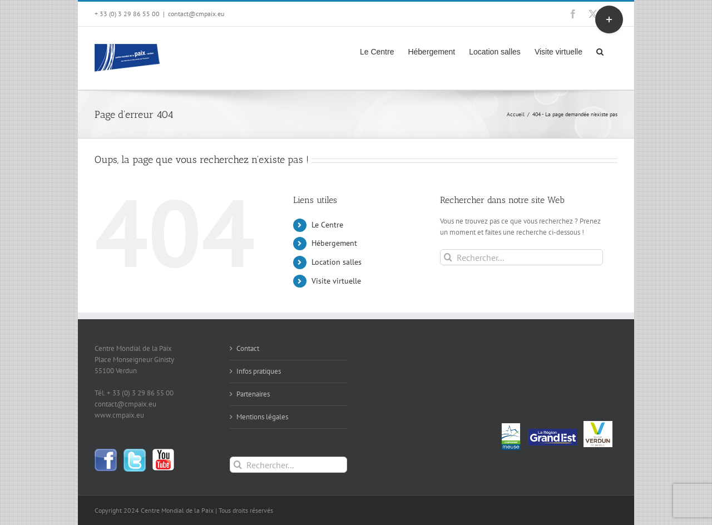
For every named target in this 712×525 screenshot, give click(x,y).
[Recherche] (448, 257)
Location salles (337, 262)
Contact (247, 348)
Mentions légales (262, 417)
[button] (600, 51)
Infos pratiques (258, 371)
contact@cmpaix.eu (196, 13)
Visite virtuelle (336, 281)
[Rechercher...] (521, 257)
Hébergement (334, 243)
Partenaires (253, 394)
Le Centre (327, 225)
